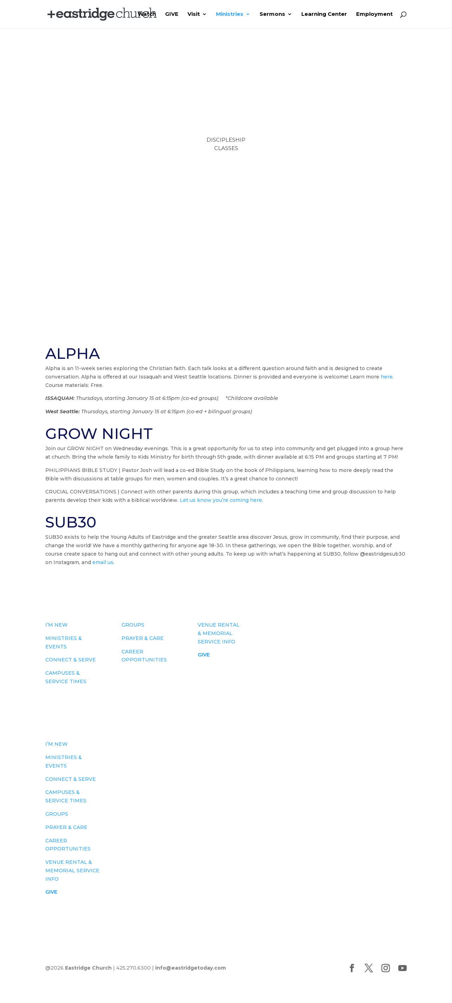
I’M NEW (56, 625)
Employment (374, 14)
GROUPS (133, 625)
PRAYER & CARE (143, 638)
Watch (147, 14)
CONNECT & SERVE (70, 659)
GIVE (171, 14)
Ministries (229, 14)
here (387, 377)
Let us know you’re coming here (221, 500)
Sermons (272, 14)
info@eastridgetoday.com (190, 968)
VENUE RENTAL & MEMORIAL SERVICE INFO (219, 633)
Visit (194, 14)
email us (102, 562)
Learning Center (324, 14)
